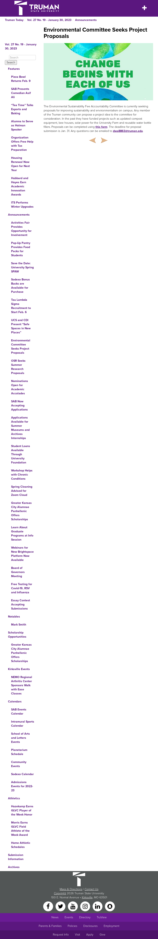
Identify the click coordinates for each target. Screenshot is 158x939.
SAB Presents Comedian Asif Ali (21, 93)
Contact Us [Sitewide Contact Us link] (91, 889)
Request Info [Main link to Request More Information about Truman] (61, 934)
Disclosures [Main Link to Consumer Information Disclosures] (90, 926)
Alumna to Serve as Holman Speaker (22, 125)
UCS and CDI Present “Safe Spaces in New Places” (21, 326)
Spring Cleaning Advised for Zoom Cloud (21, 491)
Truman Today (14, 20)
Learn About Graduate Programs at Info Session (22, 533)
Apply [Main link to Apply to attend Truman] (89, 934)
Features (14, 69)
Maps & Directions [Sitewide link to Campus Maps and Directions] (71, 889)
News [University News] (54, 917)
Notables (14, 616)
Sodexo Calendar (22, 774)
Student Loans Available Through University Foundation (20, 454)
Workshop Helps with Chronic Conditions (22, 474)
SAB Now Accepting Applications (19, 405)
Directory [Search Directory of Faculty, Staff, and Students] (85, 917)
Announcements (86, 20)
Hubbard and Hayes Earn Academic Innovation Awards (19, 186)
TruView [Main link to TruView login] (102, 917)
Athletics (14, 798)
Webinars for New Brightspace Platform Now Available (22, 554)
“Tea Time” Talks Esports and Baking (22, 109)
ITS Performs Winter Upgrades (22, 204)
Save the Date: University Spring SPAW (22, 267)
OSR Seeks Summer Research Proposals (18, 367)
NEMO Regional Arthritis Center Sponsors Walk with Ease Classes (21, 685)
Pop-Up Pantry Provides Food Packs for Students (20, 249)
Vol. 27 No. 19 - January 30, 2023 (49, 20)
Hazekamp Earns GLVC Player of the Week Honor (22, 810)
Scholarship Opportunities (17, 634)
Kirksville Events (19, 669)
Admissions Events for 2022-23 (22, 786)
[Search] (22, 57)
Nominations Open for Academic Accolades (19, 387)
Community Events (18, 764)
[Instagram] (85, 906)
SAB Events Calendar (18, 711)
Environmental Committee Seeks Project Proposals (20, 347)
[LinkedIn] (98, 906)
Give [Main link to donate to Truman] (102, 934)
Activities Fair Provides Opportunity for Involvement (21, 229)
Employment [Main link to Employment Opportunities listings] (111, 926)
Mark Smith (18, 624)
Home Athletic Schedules (20, 845)
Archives (14, 867)
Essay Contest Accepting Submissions (20, 604)
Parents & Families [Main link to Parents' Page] (50, 926)
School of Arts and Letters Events (20, 738)
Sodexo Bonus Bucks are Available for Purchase (20, 286)
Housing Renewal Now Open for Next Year (20, 164)
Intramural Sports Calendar (22, 723)
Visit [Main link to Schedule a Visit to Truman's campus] (77, 934)
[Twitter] (61, 906)
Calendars (15, 701)
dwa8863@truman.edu (128, 131)
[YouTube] (73, 906)
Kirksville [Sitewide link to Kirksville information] (87, 897)
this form (101, 127)
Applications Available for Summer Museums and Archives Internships (20, 428)
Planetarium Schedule (19, 752)
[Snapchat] (110, 906)
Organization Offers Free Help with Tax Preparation (22, 144)
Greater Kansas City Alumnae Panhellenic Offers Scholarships (21, 511)
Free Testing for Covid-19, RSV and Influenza (21, 588)
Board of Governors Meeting (18, 572)
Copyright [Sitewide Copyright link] (60, 893)
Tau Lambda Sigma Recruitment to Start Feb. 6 (21, 306)
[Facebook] (48, 906)
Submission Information (15, 857)
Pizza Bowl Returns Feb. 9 (21, 79)
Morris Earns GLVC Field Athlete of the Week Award (20, 829)
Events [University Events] (69, 917)
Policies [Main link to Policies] (72, 926)
